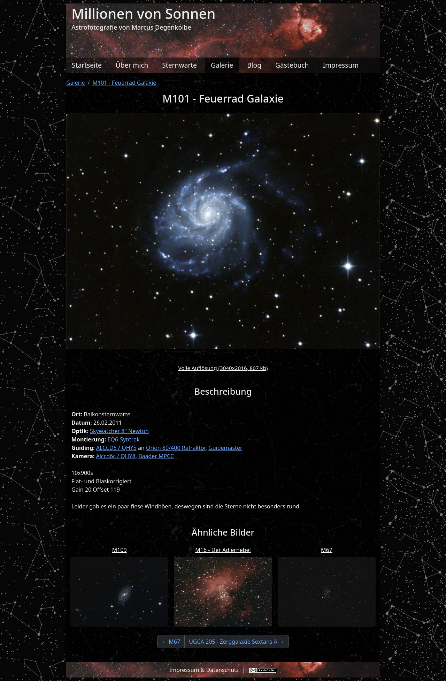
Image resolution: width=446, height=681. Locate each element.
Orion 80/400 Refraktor (176, 448)
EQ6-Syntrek (124, 439)
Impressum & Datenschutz (204, 670)
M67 (326, 550)
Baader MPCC (156, 456)
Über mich (132, 65)
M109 (119, 550)
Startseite (87, 65)
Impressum (341, 65)
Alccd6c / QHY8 (115, 456)
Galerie (222, 65)
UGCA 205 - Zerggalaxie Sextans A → (236, 641)
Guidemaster (225, 448)
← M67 (171, 641)
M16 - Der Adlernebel (223, 550)
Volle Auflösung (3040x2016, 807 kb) (223, 367)
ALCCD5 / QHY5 (116, 448)
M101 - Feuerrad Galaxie (124, 82)
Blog (254, 65)
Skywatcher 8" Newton (119, 431)
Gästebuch (292, 65)
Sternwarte (179, 65)
